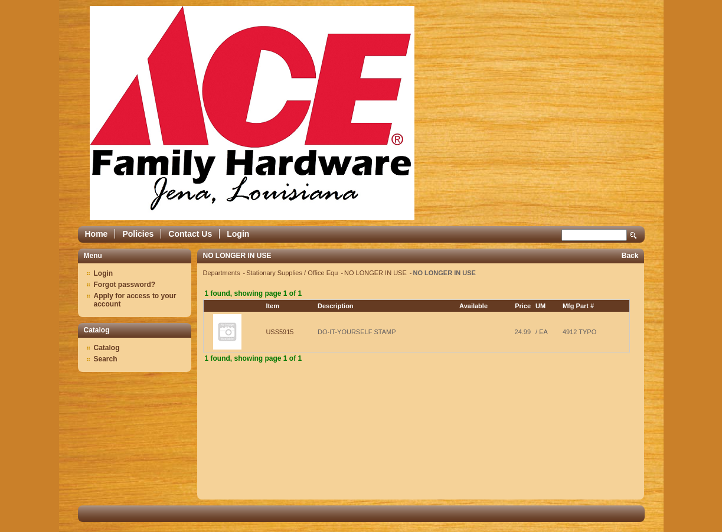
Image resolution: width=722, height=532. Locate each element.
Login (238, 234)
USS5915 (279, 331)
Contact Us (190, 234)
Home (96, 234)
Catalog (107, 348)
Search (633, 235)
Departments (222, 272)
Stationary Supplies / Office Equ (292, 272)
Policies (137, 234)
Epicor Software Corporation (252, 113)
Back (630, 256)
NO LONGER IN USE (376, 272)
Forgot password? (125, 284)
